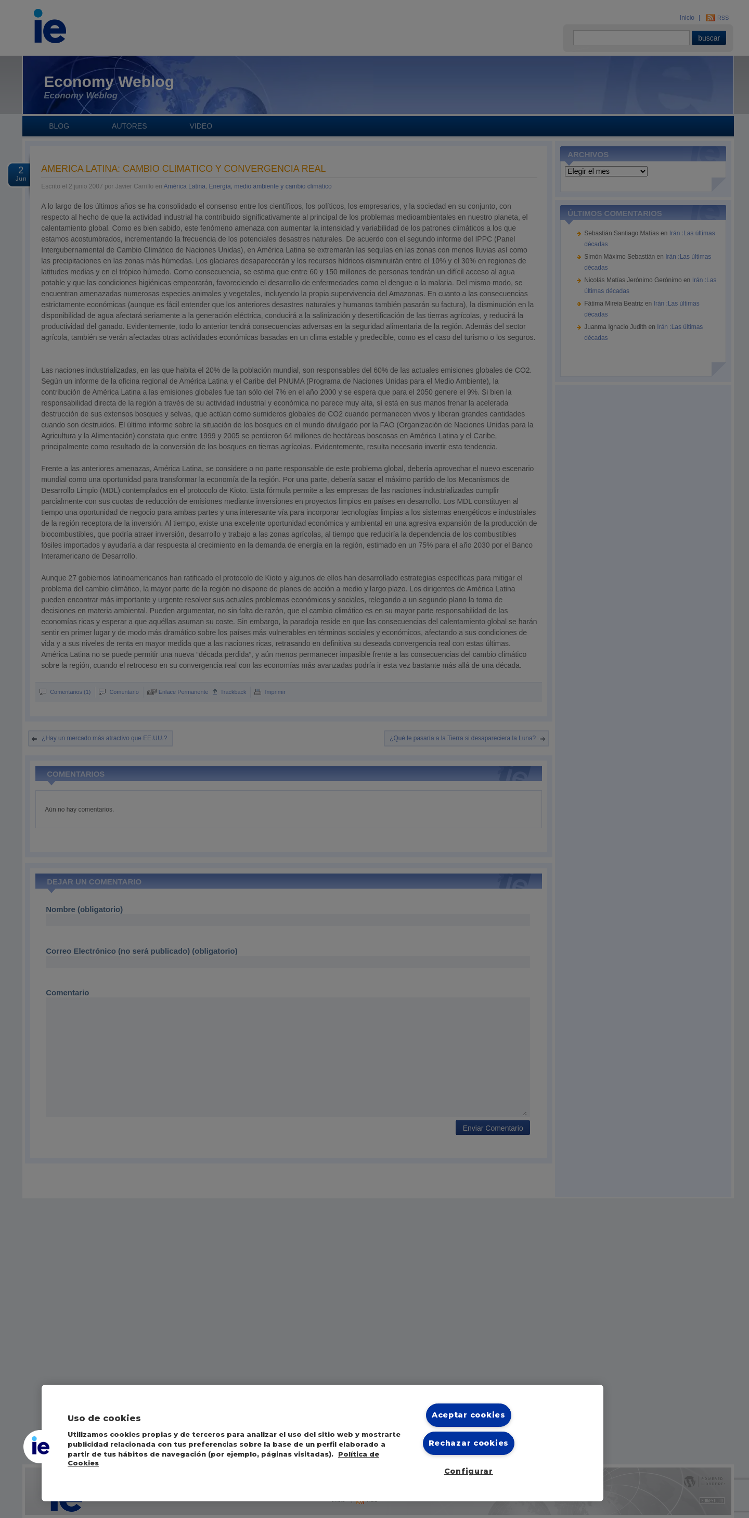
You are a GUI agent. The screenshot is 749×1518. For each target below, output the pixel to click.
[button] (40, 1446)
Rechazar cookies (469, 1443)
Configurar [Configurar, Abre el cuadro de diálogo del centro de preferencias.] (468, 1471)
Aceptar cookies (469, 1415)
